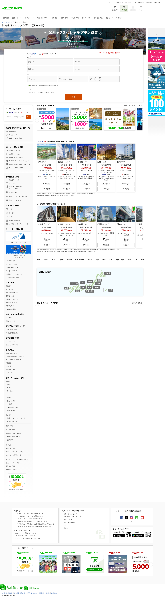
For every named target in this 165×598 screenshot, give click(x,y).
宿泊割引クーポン (14, 180)
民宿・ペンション (11, 302)
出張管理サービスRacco (13, 433)
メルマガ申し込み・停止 (13, 359)
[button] (125, 38)
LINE (137, 521)
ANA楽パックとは (14, 150)
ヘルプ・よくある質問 (16, 167)
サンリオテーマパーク (13, 277)
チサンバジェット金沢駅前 (106, 234)
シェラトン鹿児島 (126, 171)
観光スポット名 (10, 321)
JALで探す (46, 189)
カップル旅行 (10, 289)
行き (33, 61)
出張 (10, 209)
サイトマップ (129, 2)
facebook (122, 521)
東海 (89, 287)
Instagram (131, 521)
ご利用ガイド (119, 2)
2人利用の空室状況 (12, 333)
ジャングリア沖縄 (11, 264)
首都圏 (96, 287)
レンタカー (10, 391)
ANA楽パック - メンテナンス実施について (30, 516)
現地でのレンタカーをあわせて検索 (42, 92)
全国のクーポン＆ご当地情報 (18, 196)
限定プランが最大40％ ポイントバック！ (16, 187)
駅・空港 (12, 213)
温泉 (10, 217)
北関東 (98, 284)
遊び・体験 (9, 426)
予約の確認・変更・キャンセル (73, 517)
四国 (77, 291)
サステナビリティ (11, 341)
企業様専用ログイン (13, 436)
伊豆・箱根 (89, 291)
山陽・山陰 (74, 284)
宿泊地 (33, 79)
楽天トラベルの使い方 (70, 514)
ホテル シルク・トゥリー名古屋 (126, 234)
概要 (21, 459)
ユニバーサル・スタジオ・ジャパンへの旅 (18, 251)
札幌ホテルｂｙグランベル (66, 172)
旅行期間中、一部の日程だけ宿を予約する (44, 85)
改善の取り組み (10, 448)
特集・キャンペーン (15, 200)
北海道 (107, 273)
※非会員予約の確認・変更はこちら (16, 356)
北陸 (82, 282)
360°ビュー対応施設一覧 (13, 455)
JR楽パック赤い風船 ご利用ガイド (19, 164)
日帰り (9, 387)
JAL (44, 54)
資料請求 (10, 440)
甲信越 (90, 281)
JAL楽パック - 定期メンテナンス (25, 536)
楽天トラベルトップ (7, 22)
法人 (25, 459)
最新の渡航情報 (12, 421)
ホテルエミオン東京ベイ (86, 233)
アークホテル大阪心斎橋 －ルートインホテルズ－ (106, 172)
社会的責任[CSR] (31, 593)
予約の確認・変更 (11, 353)
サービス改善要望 (69, 522)
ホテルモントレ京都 (46, 233)
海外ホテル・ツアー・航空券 (16, 418)
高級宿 (11, 220)
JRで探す (47, 245)
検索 (74, 97)
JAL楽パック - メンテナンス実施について (30, 519)
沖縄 (110, 290)
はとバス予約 (11, 401)
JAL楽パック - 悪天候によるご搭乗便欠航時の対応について (35, 526)
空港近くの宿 (10, 296)
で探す (15, 112)
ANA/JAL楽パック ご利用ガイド (19, 161)
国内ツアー (10, 384)
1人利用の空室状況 (12, 329)
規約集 (66, 528)
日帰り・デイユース (12, 299)
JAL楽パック (13, 135)
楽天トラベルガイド (12, 345)
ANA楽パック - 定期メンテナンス (25, 533)
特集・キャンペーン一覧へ (133, 105)
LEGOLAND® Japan (12, 267)
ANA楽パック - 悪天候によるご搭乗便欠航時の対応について (35, 524)
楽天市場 (149, 2)
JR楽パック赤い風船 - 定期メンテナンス (27, 538)
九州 (66, 288)
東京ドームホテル (86, 171)
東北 (99, 280)
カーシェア (10, 394)
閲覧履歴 (8, 363)
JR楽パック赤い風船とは (16, 157)
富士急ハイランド (11, 271)
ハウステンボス (10, 261)
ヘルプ (111, 2)
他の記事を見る (137, 303)
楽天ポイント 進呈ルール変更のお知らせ (30, 513)
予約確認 (124, 8)
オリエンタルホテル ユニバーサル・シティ (66, 234)
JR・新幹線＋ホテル (13, 407)
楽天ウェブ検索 (10, 466)
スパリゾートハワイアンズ (14, 274)
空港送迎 (10, 404)
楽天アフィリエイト (12, 459)
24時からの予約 (11, 309)
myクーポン (9, 373)
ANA (33, 54)
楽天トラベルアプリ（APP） (15, 452)
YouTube (142, 521)
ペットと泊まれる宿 (12, 292)
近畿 (83, 287)
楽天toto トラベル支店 (12, 463)
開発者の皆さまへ (11, 469)
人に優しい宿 (10, 306)
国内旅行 (8, 381)
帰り (33, 69)
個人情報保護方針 (19, 593)
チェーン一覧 (24, 224)
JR (56, 54)
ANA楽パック (13, 131)
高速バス (10, 397)
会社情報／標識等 (6, 593)
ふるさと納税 (13, 192)
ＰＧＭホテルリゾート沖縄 (47, 172)
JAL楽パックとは (14, 154)
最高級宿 (17, 220)
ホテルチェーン (14, 224)
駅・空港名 (9, 317)
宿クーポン (12, 183)
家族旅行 (8, 286)
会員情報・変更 (10, 369)
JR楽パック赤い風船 (15, 138)
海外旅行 (8, 415)
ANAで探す (47, 184)
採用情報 (41, 593)
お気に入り (115, 8)
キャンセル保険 (10, 429)
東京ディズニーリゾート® (18, 237)
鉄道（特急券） (12, 411)
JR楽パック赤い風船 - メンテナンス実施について (32, 521)
